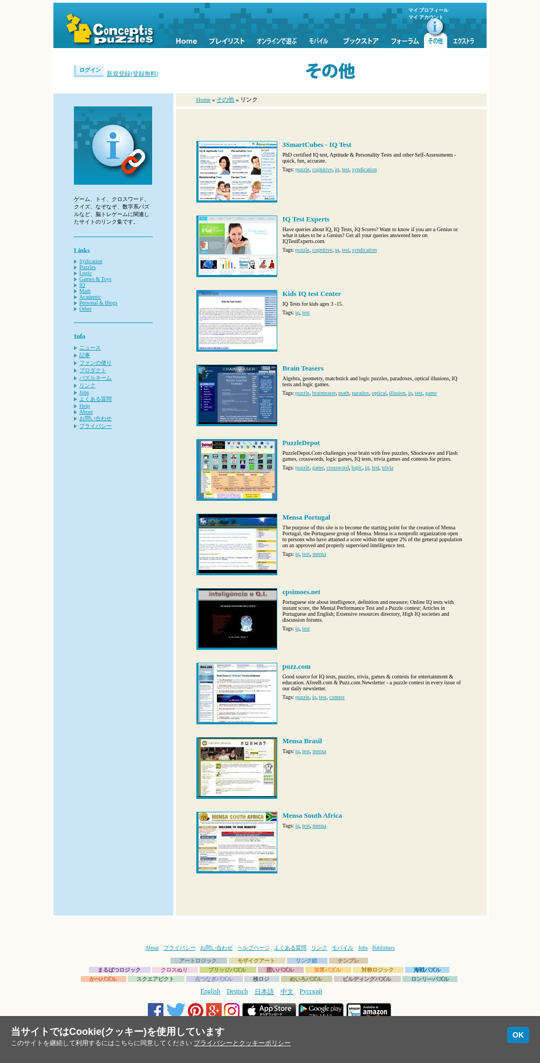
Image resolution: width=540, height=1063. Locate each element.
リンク (87, 385)
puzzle (303, 169)
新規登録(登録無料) (132, 73)
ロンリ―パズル (430, 979)
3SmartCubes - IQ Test (317, 144)
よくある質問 (95, 399)
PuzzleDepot (301, 443)
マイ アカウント (425, 17)
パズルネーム (95, 378)
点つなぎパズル (214, 979)
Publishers (383, 948)
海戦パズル (427, 970)
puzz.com (297, 666)
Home (203, 99)
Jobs (84, 392)
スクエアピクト (155, 979)
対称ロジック (377, 970)
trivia (387, 467)
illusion (397, 393)
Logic (85, 273)
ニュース (90, 348)
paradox (360, 393)
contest (336, 697)
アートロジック (198, 961)
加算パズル (327, 970)
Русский (311, 991)
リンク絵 (306, 961)
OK (518, 1035)
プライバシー (95, 426)
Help (84, 406)
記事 (84, 355)
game (431, 393)
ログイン (90, 70)
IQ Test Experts (306, 219)
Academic (90, 297)
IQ (82, 285)
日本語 (264, 991)
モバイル (342, 948)
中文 (287, 991)
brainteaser (324, 393)
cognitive (322, 169)
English (211, 991)
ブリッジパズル (227, 970)
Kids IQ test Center (312, 294)
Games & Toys (95, 279)
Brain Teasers (303, 368)
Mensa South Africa (313, 815)
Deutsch (237, 991)
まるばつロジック (119, 970)
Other (85, 309)
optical (379, 393)
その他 (225, 99)
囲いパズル (279, 970)
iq (337, 169)
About (86, 412)
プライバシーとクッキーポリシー (242, 1043)
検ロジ (261, 979)
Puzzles (87, 267)
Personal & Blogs (98, 303)
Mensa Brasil (302, 741)
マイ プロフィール (428, 10)
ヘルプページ (253, 948)
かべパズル (103, 979)
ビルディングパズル (367, 979)
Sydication (90, 261)
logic (356, 467)
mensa (319, 554)
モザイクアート (256, 961)
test (346, 169)
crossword (337, 467)
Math (85, 291)
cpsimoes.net (301, 592)
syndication (364, 169)
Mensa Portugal (306, 517)
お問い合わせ (95, 418)
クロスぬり (174, 970)
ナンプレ (348, 961)
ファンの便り (95, 363)
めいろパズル (306, 979)
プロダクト (92, 370)
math (343, 393)
